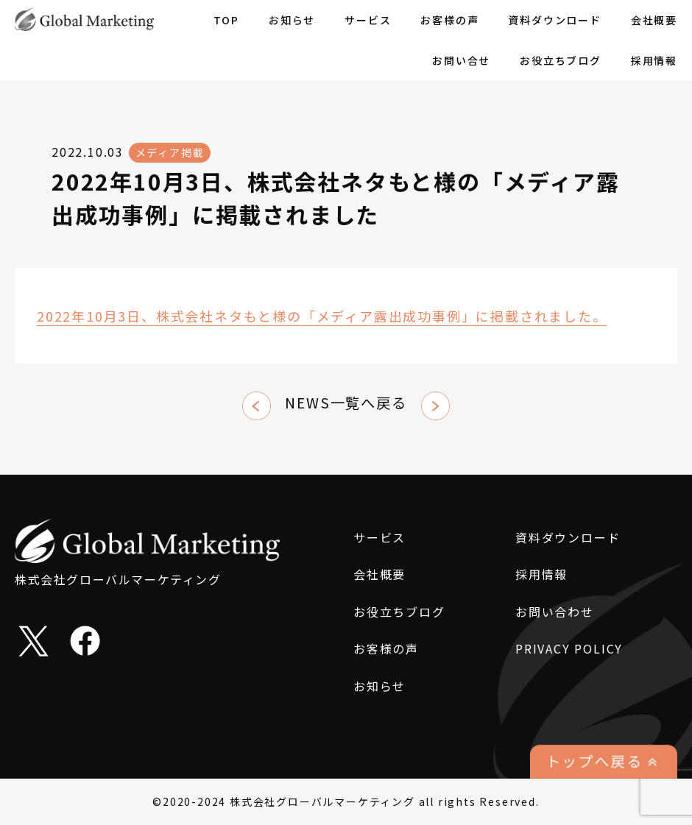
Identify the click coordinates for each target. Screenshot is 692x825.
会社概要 (654, 20)
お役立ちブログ (560, 60)
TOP (226, 20)
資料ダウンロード (554, 20)
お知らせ (292, 20)
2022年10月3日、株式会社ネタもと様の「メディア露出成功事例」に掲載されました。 (322, 315)
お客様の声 (449, 20)
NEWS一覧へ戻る (345, 402)
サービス (368, 20)
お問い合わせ (554, 611)
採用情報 (654, 60)
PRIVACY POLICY (569, 648)
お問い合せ (461, 60)
